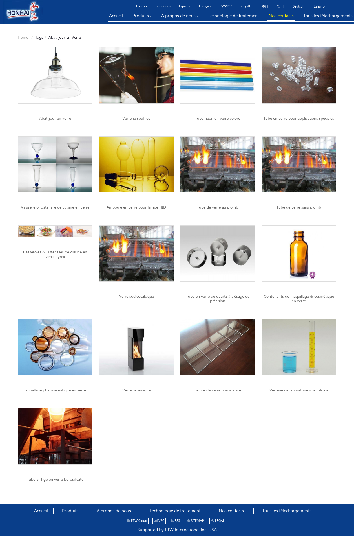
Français (205, 6)
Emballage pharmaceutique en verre (55, 390)
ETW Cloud (137, 521)
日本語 (263, 6)
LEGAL (218, 521)
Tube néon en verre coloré (217, 118)
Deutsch (298, 7)
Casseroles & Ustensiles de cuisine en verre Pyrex (55, 254)
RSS (175, 521)
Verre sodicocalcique (136, 296)
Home (23, 37)
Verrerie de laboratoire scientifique (298, 390)
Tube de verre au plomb (217, 207)
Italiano (319, 7)
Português (163, 6)
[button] (142, 16)
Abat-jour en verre (55, 118)
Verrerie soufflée (136, 118)
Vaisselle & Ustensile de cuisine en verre (55, 207)
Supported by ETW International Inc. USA (177, 530)
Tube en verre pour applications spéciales (299, 118)
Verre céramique (136, 390)
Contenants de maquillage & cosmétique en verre (299, 299)
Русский (226, 6)
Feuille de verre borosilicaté (217, 390)
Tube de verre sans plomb (298, 207)
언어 (280, 6)
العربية (245, 6)
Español (185, 6)
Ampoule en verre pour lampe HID (136, 207)
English (141, 6)
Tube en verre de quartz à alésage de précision (217, 299)
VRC (159, 521)
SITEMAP (195, 521)
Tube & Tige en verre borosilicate (55, 479)
